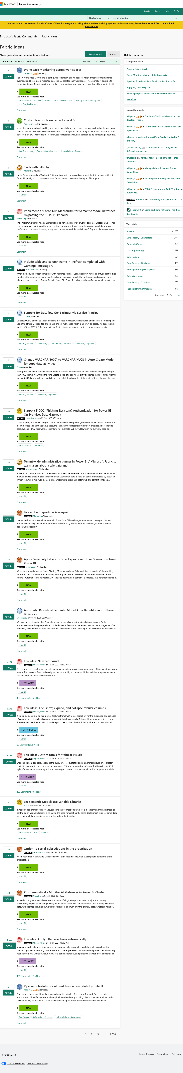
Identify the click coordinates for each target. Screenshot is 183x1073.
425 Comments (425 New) (29, 697)
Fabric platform (24, 445)
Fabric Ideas (49, 36)
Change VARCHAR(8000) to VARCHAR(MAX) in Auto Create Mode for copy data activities (69, 361)
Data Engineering (25, 151)
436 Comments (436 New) (29, 976)
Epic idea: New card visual (41, 661)
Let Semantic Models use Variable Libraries (52, 801)
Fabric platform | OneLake (139, 288)
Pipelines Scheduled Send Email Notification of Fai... (152, 81)
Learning (108, 4)
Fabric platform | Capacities (29, 100)
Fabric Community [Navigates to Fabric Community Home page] (30, 4)
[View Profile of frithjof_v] (28, 73)
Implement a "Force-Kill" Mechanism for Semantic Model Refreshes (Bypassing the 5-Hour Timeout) (69, 213)
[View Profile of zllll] (25, 805)
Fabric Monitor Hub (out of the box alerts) (147, 75)
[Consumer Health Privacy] (37, 1063)
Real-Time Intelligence (27, 104)
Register (147, 11)
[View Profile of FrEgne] (27, 316)
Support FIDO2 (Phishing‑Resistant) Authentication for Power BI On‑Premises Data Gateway (67, 412)
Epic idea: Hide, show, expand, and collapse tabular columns (65, 708)
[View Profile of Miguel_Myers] (39, 664)
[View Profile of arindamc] (140, 199)
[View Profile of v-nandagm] (31, 567)
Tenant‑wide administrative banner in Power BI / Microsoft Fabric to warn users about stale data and (70, 463)
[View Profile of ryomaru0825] (133, 147)
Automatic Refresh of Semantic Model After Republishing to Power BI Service (69, 612)
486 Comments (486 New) (29, 791)
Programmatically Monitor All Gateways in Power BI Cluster (64, 892)
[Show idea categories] (89, 61)
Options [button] (112, 54)
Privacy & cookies (146, 1054)
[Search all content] (145, 18)
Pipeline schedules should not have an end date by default (63, 986)
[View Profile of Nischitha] (37, 896)
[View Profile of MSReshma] (38, 516)
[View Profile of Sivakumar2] (22, 618)
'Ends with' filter (35, 167)
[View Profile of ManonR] (27, 170)
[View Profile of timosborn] (132, 157)
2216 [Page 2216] (113, 1034)
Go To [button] (176, 11)
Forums (47, 4)
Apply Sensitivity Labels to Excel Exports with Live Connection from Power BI (70, 561)
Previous (159, 295)
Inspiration (59, 4)
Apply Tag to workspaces (139, 87)
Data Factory (42, 343)
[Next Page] (119, 1032)
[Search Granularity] (99, 18)
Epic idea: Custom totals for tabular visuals (53, 754)
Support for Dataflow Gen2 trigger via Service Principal (61, 312)
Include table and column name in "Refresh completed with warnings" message (64, 263)
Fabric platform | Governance (68, 1017)
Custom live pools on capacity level (48, 120)
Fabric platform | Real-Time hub (58, 100)
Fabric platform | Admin (46, 151)
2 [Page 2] (92, 1034)
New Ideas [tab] (32, 61)
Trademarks (177, 1054)
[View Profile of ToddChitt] (136, 209)
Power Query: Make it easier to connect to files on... (152, 93)
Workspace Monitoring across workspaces (52, 69)
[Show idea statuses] (108, 61)
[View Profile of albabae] (130, 137)
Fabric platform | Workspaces (88, 100)
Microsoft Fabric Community (18, 36)
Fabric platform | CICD (27, 832)
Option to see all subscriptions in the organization (58, 848)
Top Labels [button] (131, 224)
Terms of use (162, 1054)
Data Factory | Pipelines (84, 343)
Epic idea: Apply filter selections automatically (55, 939)
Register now (91, 26)
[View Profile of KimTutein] (28, 124)
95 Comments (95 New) (28, 744)
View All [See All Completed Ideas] (131, 99)
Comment (21, 110)
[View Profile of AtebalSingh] (22, 218)
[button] (95, 54)
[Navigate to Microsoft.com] (7, 4)
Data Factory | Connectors (139, 237)
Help (167, 11)
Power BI (22, 194)
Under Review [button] (28, 730)
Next (178, 295)
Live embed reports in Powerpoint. (47, 512)
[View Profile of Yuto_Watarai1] (32, 269)
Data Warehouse (135, 276)
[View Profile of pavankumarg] (32, 418)
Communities (84, 4)
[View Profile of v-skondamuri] (32, 469)
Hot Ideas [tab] (7, 61)
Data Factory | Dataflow (61, 343)
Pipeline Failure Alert (137, 68)
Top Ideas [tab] (19, 61)
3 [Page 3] (98, 1034)
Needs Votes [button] (27, 683)
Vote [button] (9, 76)
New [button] (28, 91)
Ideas (71, 4)
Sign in (157, 11)
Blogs (97, 4)
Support (120, 4)
